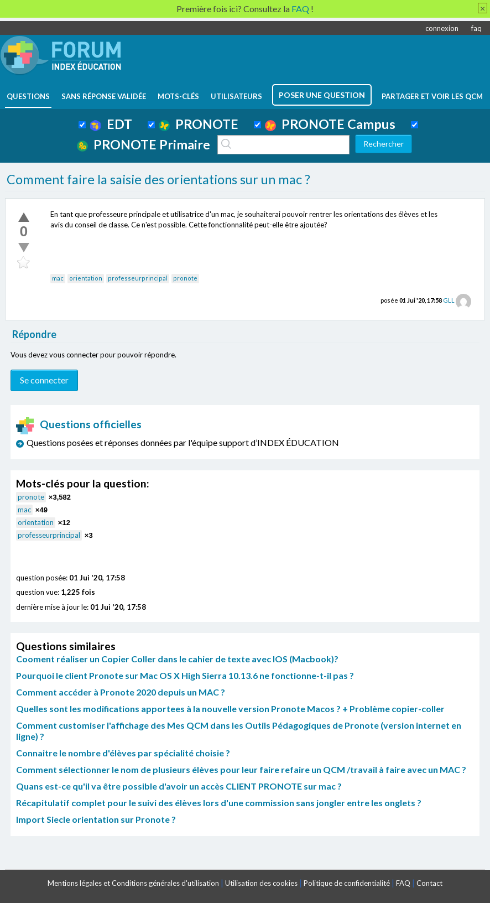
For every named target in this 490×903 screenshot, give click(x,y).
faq (476, 28)
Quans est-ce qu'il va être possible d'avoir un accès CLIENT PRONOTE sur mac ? (179, 786)
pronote (185, 278)
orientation (85, 278)
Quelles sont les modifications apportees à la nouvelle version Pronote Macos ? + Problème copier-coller (230, 708)
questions (28, 96)
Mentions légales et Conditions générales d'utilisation (133, 883)
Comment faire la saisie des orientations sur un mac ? (158, 179)
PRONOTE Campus (330, 124)
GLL (449, 300)
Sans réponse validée (103, 96)
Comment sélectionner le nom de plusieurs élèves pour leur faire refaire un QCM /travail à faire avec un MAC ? (241, 769)
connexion (441, 28)
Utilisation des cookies (261, 883)
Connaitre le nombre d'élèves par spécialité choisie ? (123, 753)
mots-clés (178, 96)
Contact (429, 883)
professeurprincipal (138, 278)
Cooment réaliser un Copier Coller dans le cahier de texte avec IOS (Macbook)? (177, 658)
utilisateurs (236, 96)
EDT (111, 124)
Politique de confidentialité (347, 883)
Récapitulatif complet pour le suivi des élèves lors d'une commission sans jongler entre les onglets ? (218, 802)
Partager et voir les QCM (432, 96)
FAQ (403, 883)
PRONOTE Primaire (143, 144)
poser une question (322, 95)
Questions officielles (79, 424)
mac (58, 278)
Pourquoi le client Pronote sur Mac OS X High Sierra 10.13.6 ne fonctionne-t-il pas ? (185, 675)
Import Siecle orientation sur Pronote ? (96, 819)
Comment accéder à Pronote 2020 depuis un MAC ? (120, 692)
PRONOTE (198, 124)
